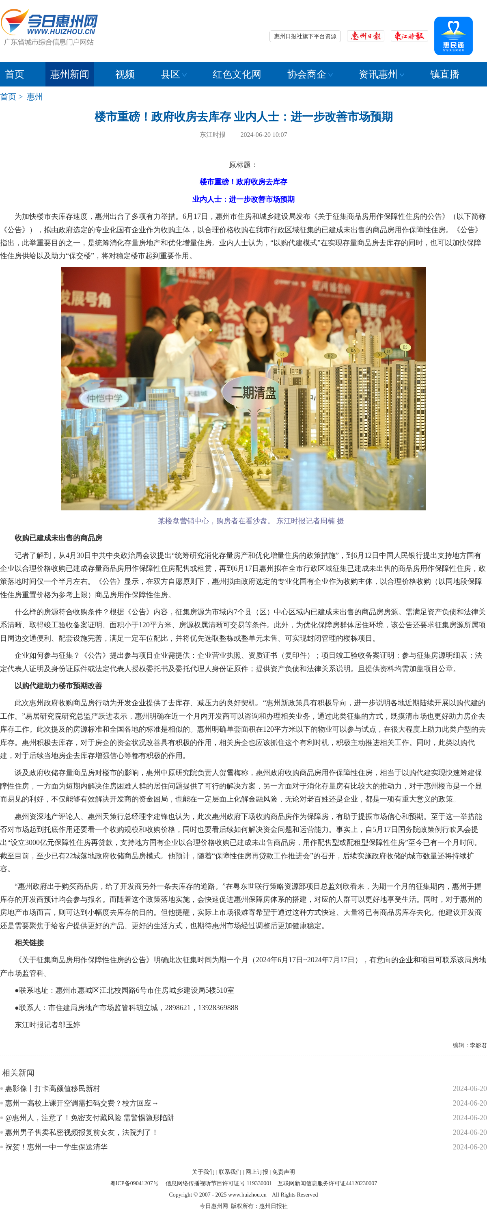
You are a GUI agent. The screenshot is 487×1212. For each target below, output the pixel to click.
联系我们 (230, 1172)
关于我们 (203, 1172)
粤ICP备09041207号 (134, 1183)
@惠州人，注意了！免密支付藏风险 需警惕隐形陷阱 (90, 1118)
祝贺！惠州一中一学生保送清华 (56, 1147)
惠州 (35, 96)
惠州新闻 (69, 74)
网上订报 (257, 1172)
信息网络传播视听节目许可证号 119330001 (219, 1183)
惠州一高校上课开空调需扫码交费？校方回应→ (82, 1103)
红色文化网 (237, 74)
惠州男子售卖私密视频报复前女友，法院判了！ (82, 1132)
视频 (125, 74)
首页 (14, 74)
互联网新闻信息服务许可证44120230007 (327, 1183)
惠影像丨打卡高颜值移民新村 (52, 1089)
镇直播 (444, 74)
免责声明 (283, 1172)
